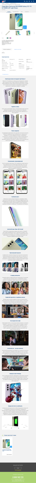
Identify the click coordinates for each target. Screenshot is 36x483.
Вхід (18, 468)
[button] (29, 1)
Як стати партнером (18, 470)
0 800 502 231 (18, 477)
